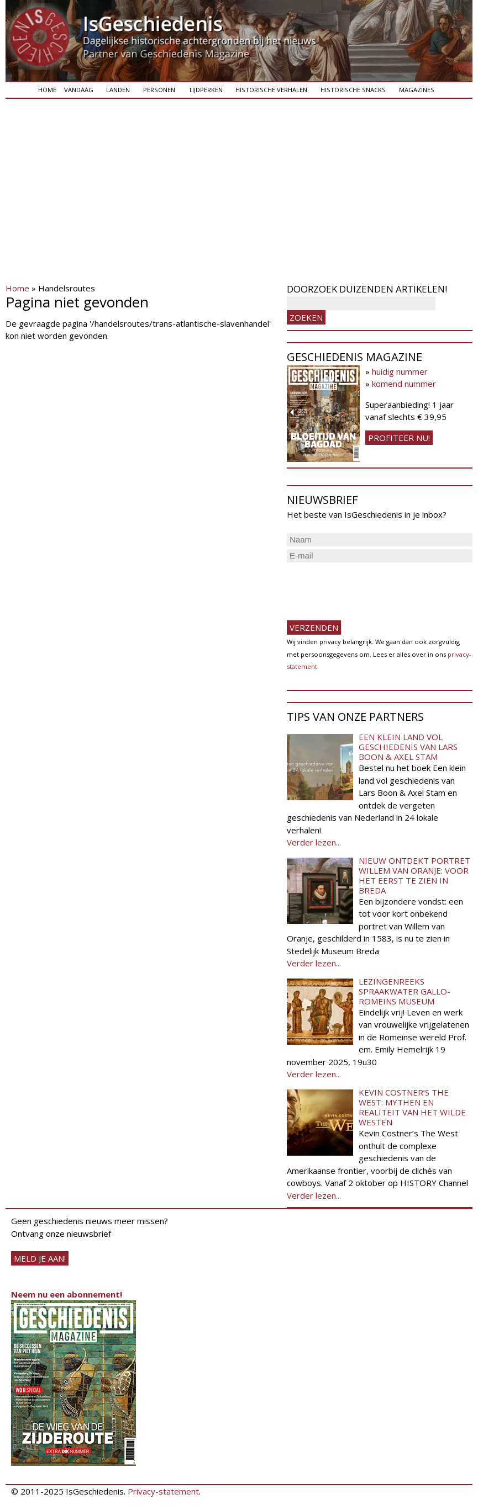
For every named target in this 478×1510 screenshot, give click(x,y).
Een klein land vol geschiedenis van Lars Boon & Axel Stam (408, 746)
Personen (159, 90)
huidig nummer (400, 371)
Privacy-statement (163, 1491)
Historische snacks (353, 90)
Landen (118, 90)
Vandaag (78, 90)
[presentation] (371, 586)
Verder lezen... (314, 842)
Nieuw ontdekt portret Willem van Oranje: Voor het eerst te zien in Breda (414, 875)
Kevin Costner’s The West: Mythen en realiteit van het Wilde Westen (412, 1107)
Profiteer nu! (399, 437)
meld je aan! (40, 1258)
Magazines (416, 90)
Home (47, 90)
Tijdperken (205, 90)
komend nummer (404, 383)
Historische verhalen (271, 90)
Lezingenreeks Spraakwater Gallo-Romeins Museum (404, 991)
